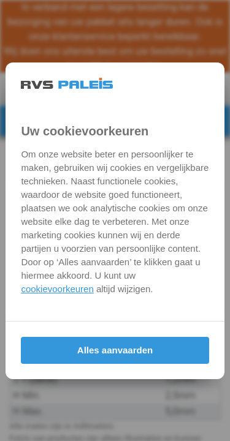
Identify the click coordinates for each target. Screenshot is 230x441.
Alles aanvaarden (115, 350)
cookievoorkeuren (57, 289)
